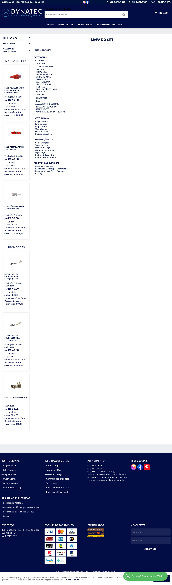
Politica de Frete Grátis (45, 155)
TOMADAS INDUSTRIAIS (47, 106)
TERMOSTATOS (42, 109)
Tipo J (38, 101)
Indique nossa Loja (43, 134)
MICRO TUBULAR (43, 84)
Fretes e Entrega (42, 147)
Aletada (40, 94)
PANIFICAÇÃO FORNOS (46, 89)
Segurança (40, 152)
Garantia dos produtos (45, 150)
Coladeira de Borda (46, 66)
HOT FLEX (40, 86)
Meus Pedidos (22, 2)
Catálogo (39, 173)
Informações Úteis (44, 139)
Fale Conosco (37, 2)
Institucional (42, 118)
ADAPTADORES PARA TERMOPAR (50, 111)
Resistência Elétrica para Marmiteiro (52, 168)
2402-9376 (139, 2)
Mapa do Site (41, 126)
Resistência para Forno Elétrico (49, 171)
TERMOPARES (85, 24)
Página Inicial (41, 121)
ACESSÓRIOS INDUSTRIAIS (111, 24)
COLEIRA (40, 69)
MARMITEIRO (42, 79)
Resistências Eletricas (46, 163)
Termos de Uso (42, 145)
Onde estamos (41, 131)
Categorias (40, 57)
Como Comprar (42, 142)
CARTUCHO (41, 63)
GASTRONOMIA (43, 81)
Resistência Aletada (44, 166)
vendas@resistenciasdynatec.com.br (105, 480)
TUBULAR (40, 91)
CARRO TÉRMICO (43, 76)
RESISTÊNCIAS (66, 24)
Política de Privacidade (45, 157)
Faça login (66, 8)
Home (50, 24)
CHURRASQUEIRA (44, 74)
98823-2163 (162, 2)
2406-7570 (117, 2)
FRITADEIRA (41, 71)
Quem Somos (7, 2)
